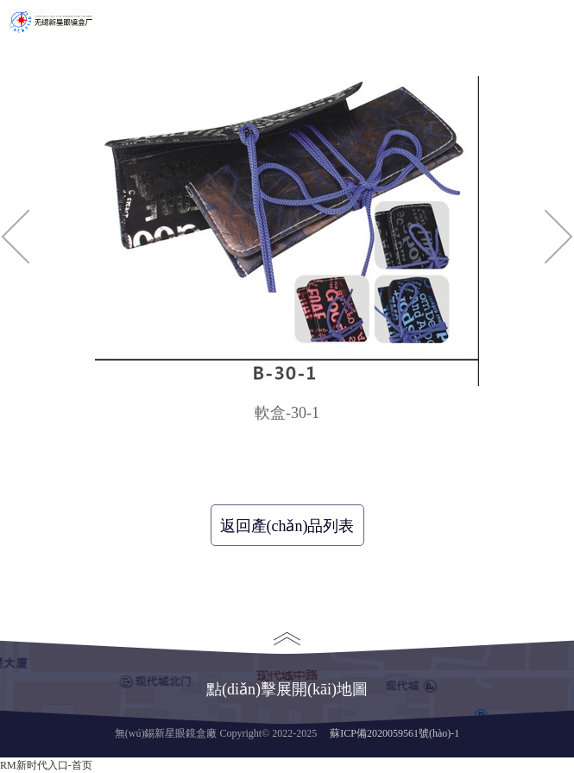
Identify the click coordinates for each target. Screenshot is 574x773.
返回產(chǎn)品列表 (287, 526)
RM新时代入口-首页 (46, 765)
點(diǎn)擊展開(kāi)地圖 (287, 665)
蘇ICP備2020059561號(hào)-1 (394, 733)
